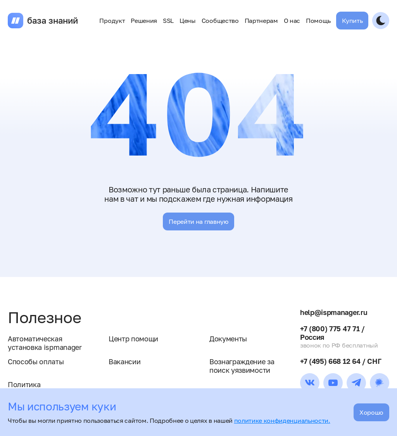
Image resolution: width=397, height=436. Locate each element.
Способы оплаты (36, 361)
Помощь (318, 20)
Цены (188, 20)
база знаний (52, 20)
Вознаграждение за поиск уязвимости (241, 365)
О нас (292, 20)
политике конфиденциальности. (282, 420)
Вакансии (124, 361)
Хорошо (371, 412)
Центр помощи (133, 338)
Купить (352, 20)
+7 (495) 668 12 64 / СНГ (340, 361)
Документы (228, 338)
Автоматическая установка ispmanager (45, 342)
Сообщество (220, 20)
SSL (168, 20)
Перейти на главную (198, 221)
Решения (144, 20)
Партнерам (261, 20)
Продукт (112, 20)
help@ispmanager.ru (333, 312)
